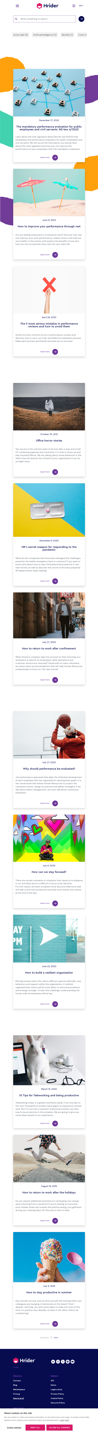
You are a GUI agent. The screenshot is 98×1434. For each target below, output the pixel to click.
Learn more (64, 1420)
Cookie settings (14, 1428)
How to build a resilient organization (49, 972)
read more (49, 157)
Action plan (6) (20, 34)
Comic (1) (83, 34)
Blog (15, 1385)
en (80, 5)
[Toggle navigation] (16, 6)
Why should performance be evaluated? (49, 768)
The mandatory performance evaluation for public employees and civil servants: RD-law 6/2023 (49, 128)
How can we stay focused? (49, 872)
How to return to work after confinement (49, 648)
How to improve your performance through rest (49, 226)
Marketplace (19, 1389)
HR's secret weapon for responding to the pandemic (49, 548)
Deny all (35, 1428)
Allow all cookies (59, 1428)
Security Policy (58, 1402)
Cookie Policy (57, 1398)
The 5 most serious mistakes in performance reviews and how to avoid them (49, 325)
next (56, 1337)
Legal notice (56, 1389)
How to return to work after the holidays (49, 1192)
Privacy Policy (57, 1394)
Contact (17, 1380)
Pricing (16, 1394)
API (52, 1380)
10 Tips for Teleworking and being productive (49, 1095)
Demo (53, 1385)
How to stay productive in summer (49, 1292)
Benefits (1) (67, 34)
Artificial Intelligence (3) (45, 34)
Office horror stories (49, 440)
